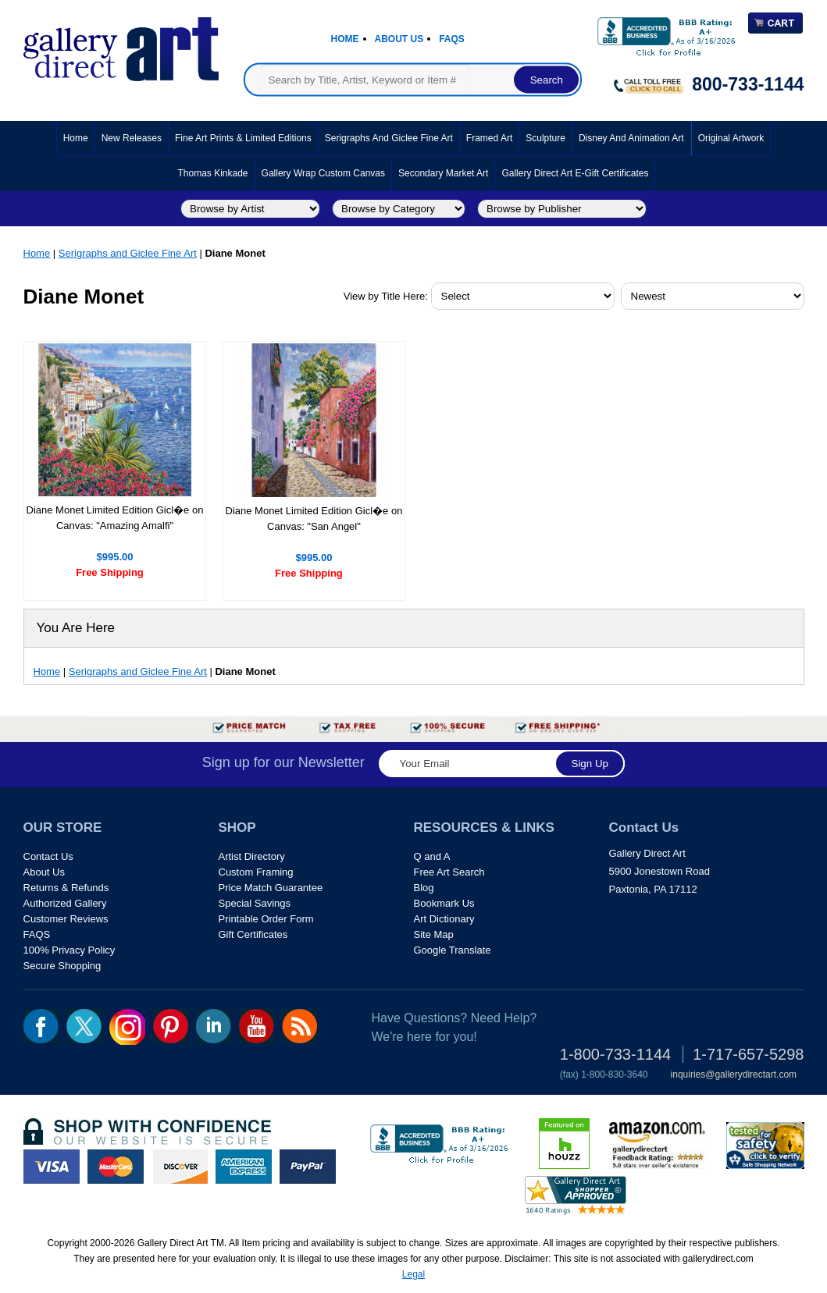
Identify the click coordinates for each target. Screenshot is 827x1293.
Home (345, 39)
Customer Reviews (66, 919)
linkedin (213, 1026)
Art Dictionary (444, 919)
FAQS (37, 934)
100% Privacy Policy (69, 950)
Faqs (452, 39)
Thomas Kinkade (213, 173)
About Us (399, 39)
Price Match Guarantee (271, 887)
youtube (256, 1026)
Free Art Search (449, 872)
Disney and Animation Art (631, 138)
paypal (308, 1166)
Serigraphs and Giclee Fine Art (389, 138)
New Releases (132, 138)
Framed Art (489, 138)
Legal (413, 1274)
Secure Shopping (62, 966)
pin (170, 1026)
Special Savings (255, 903)
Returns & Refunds (66, 887)
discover (179, 1166)
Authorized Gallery (65, 903)
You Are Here (76, 627)
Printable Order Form (266, 919)
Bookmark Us (444, 903)
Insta (127, 1027)
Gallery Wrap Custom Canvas (324, 173)
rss (299, 1026)
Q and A (432, 856)
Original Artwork (731, 138)
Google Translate (452, 950)
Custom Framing (256, 872)
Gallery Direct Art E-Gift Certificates (574, 173)
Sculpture (545, 138)
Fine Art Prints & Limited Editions (243, 138)
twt (84, 1026)
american (244, 1166)
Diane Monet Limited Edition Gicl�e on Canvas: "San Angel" (314, 518)
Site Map (434, 934)
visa (51, 1166)
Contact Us (48, 856)
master (115, 1166)
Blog (424, 887)
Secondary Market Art (443, 173)
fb (41, 1026)
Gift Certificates (253, 934)
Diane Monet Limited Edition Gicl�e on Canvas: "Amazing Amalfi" (115, 517)
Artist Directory (252, 856)
